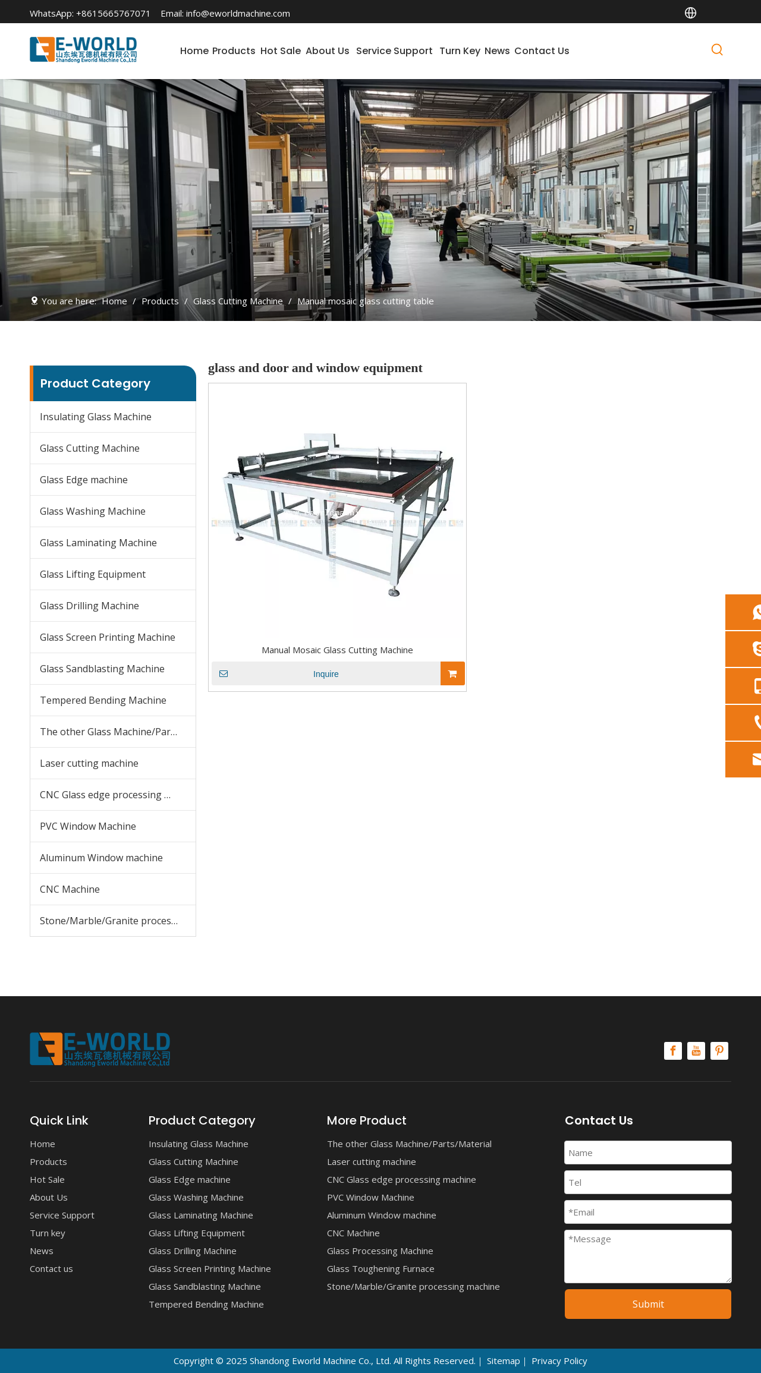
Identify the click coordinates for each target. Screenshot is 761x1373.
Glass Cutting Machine (90, 448)
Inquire (275, 673)
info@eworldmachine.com (238, 13)
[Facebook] (673, 1051)
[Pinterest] (719, 1051)
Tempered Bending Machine (103, 700)
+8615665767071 (113, 13)
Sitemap (503, 1360)
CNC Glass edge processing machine (118, 794)
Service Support (62, 1215)
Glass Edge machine (84, 479)
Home (42, 1144)
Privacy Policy (559, 1360)
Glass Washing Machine (93, 511)
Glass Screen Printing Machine (107, 637)
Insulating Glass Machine (96, 416)
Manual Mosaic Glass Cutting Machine (337, 650)
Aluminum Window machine (101, 857)
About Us (49, 1197)
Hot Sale (47, 1179)
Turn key (47, 1233)
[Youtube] (696, 1051)
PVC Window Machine (88, 826)
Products (48, 1161)
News (42, 1251)
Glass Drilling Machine (89, 605)
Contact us (51, 1268)
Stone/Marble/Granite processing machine (118, 920)
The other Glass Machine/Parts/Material (118, 731)
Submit (648, 1304)
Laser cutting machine (89, 763)
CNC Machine (70, 889)
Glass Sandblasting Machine (102, 668)
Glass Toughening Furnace (381, 1268)
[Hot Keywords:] (717, 51)
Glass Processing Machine (380, 1251)
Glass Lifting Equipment (93, 574)
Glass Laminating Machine (98, 542)
